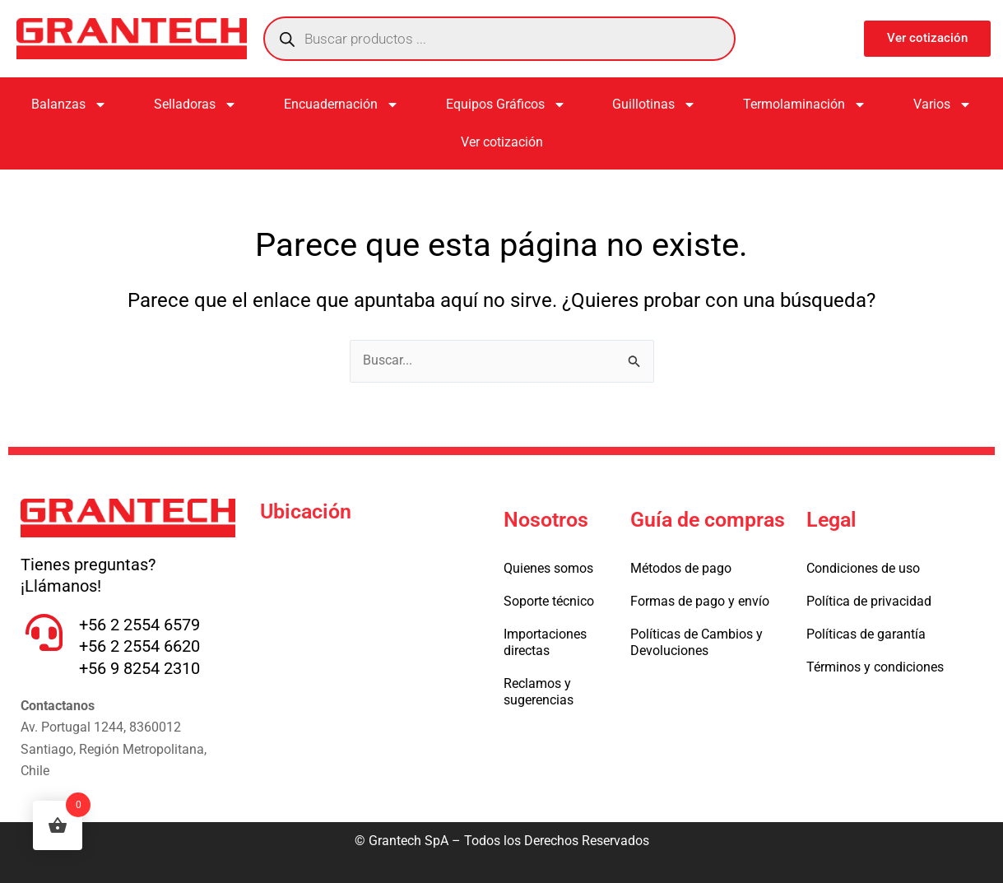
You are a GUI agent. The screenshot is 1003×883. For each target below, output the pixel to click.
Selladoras (195, 104)
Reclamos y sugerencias (538, 692)
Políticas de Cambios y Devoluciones (696, 642)
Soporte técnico (549, 601)
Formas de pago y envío (699, 601)
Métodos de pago (680, 568)
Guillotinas (654, 104)
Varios (942, 104)
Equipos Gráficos (506, 104)
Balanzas (69, 104)
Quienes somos (548, 568)
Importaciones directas (545, 642)
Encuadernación (341, 104)
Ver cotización (502, 142)
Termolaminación (804, 104)
